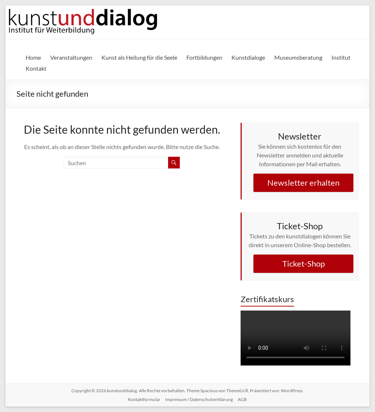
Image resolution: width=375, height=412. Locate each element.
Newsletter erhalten (303, 183)
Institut (340, 57)
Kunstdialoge (248, 57)
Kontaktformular (144, 399)
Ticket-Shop (303, 263)
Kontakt (36, 68)
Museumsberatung (298, 57)
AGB (242, 399)
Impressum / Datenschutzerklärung (199, 399)
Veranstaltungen (71, 57)
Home (33, 57)
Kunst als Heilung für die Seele (139, 57)
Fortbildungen (204, 57)
